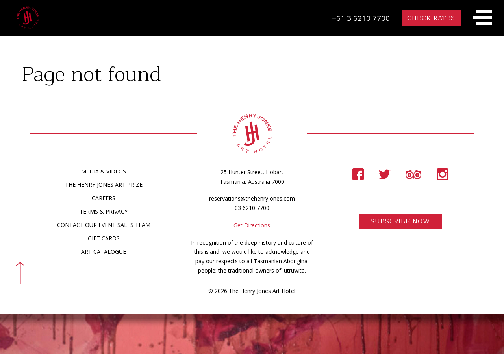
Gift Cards (104, 238)
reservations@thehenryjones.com (252, 199)
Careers (103, 198)
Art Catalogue (103, 252)
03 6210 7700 (252, 208)
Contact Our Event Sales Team (103, 225)
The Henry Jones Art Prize (104, 185)
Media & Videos (103, 171)
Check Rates (431, 18)
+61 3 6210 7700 (361, 18)
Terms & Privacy (104, 212)
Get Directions (251, 225)
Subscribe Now (400, 222)
